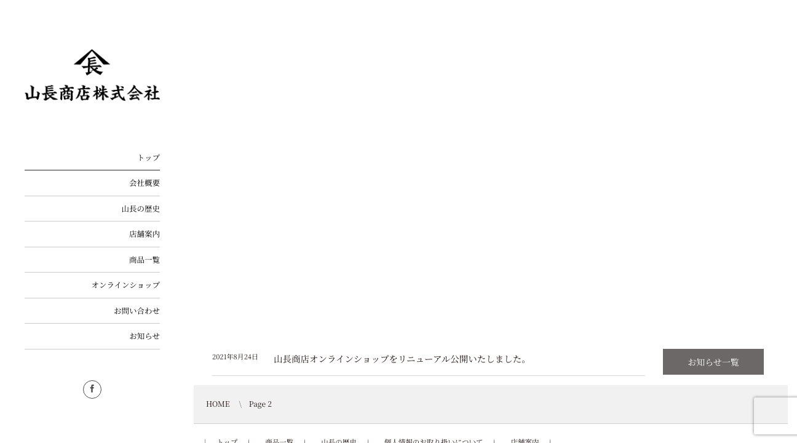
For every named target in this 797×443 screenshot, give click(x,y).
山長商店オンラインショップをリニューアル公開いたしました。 (402, 359)
